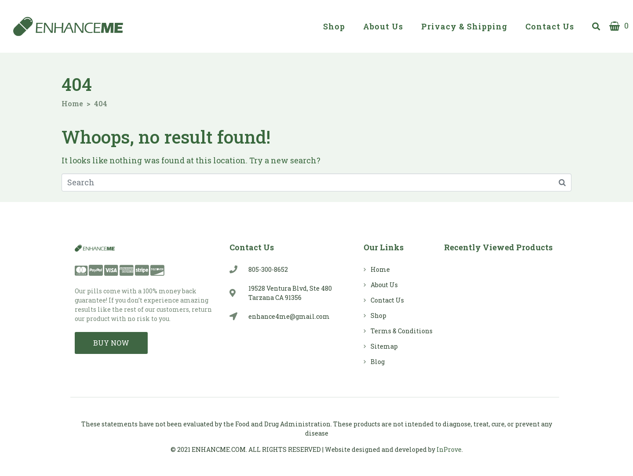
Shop (334, 26)
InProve (449, 449)
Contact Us (549, 26)
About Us (383, 26)
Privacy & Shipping (464, 26)
